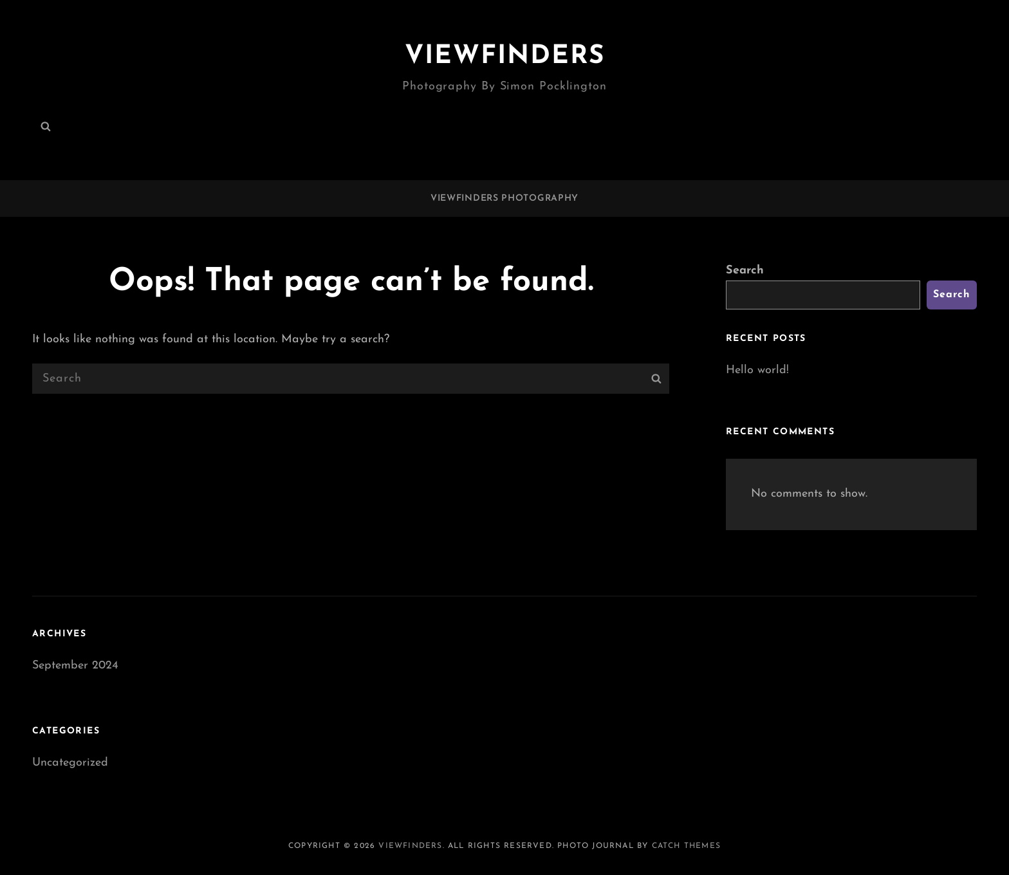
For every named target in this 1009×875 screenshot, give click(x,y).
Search (745, 270)
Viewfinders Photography (504, 198)
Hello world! (757, 370)
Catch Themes (686, 846)
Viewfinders (505, 56)
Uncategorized (70, 763)
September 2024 (75, 665)
